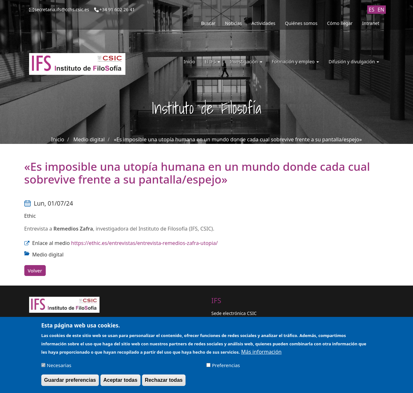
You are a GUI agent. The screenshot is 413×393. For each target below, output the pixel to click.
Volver (35, 270)
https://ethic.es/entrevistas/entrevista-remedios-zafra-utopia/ (144, 243)
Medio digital (89, 139)
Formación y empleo (295, 62)
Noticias (233, 23)
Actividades (263, 23)
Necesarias (59, 367)
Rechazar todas (164, 382)
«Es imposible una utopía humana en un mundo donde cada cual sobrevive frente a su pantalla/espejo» (238, 139)
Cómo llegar (340, 23)
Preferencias (226, 367)
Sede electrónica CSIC (234, 313)
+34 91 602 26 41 (117, 9)
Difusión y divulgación (354, 62)
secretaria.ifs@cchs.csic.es (62, 9)
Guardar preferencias (70, 382)
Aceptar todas (120, 382)
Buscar (208, 23)
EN (380, 9)
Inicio (189, 62)
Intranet (370, 23)
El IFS (212, 62)
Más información (261, 354)
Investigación (246, 62)
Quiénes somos (301, 23)
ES (372, 9)
